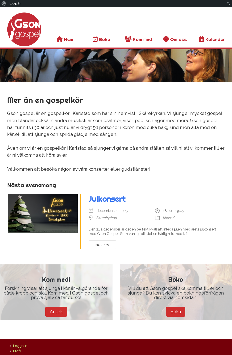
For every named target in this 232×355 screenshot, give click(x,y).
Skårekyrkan (106, 218)
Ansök (56, 311)
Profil (17, 351)
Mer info (102, 244)
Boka (176, 311)
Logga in (20, 346)
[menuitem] (4, 3)
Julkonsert (107, 199)
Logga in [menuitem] (15, 3)
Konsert (169, 218)
